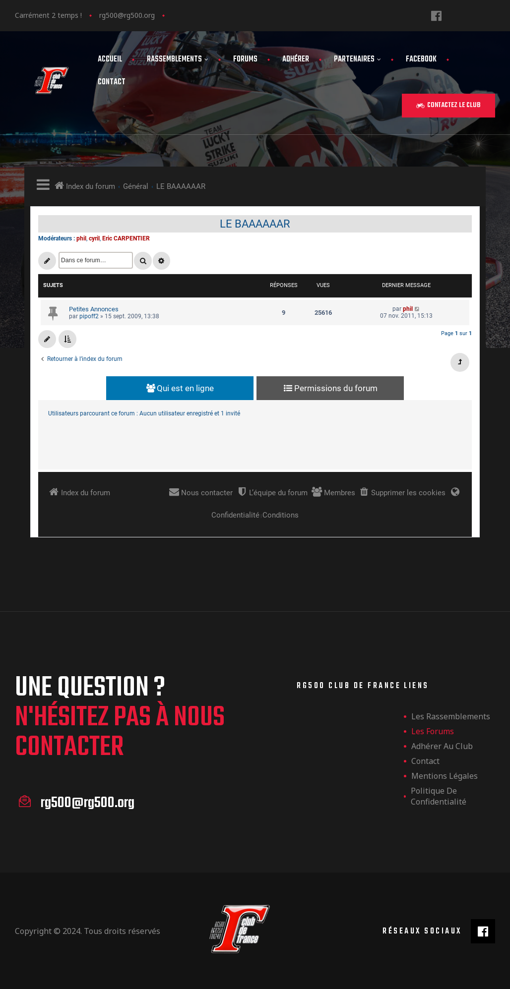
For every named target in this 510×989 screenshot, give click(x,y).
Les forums (432, 731)
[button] (448, 105)
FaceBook (421, 59)
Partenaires (357, 59)
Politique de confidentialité (438, 796)
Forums (245, 59)
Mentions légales (444, 775)
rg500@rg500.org (127, 15)
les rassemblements (450, 716)
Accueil (110, 59)
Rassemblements (177, 59)
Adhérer (295, 59)
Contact (112, 82)
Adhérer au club (442, 746)
